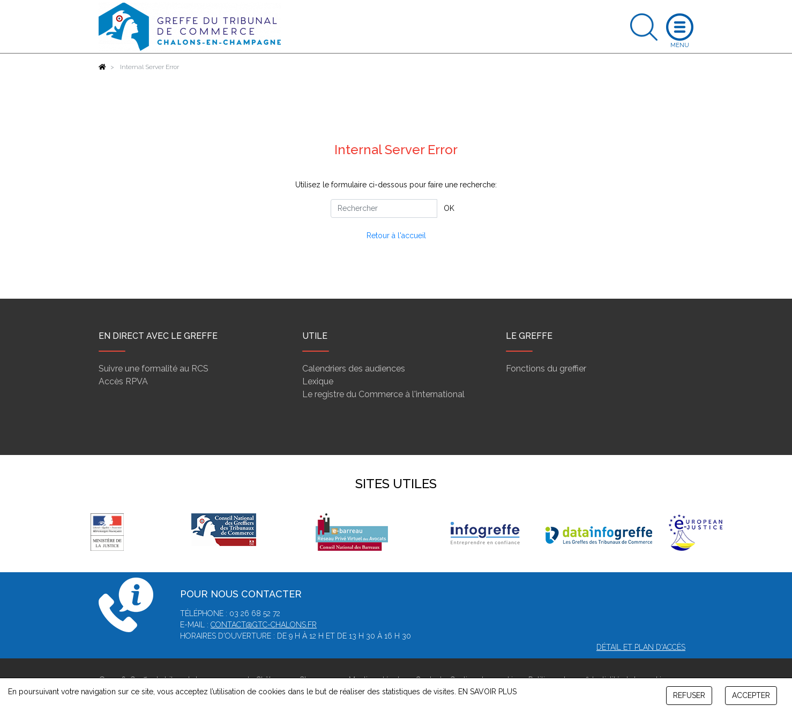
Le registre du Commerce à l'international (383, 394)
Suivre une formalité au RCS (153, 368)
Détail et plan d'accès (640, 647)
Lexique (317, 381)
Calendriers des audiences (353, 368)
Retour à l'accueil (396, 235)
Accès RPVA (123, 381)
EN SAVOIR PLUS (487, 691)
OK (449, 208)
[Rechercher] (384, 208)
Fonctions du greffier (546, 368)
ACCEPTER (751, 695)
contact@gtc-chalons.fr (264, 624)
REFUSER (689, 695)
